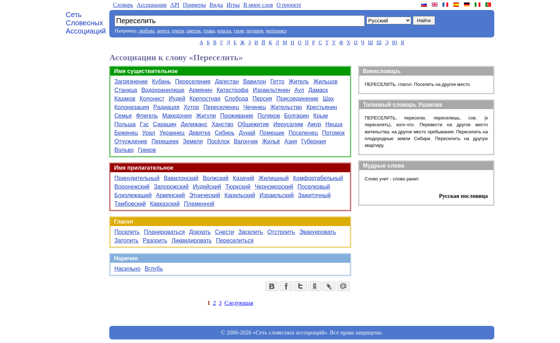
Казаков (124, 99)
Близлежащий (132, 195)
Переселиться (235, 240)
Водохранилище (163, 90)
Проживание (236, 116)
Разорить (155, 240)
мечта (163, 31)
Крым (320, 116)
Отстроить (281, 232)
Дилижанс (194, 124)
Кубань (161, 81)
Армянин (200, 90)
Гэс (144, 124)
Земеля (193, 141)
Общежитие (253, 124)
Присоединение (297, 99)
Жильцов (325, 81)
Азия (290, 141)
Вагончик (246, 141)
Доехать (200, 232)
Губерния (313, 141)
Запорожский (171, 187)
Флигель (147, 116)
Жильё (271, 141)
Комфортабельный (318, 178)
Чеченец (254, 107)
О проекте (288, 5)
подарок (255, 31)
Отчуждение (130, 141)
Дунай (247, 133)
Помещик (272, 133)
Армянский (170, 195)
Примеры (194, 5)
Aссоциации (152, 5)
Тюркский (237, 187)
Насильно (127, 269)
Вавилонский (181, 178)
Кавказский (165, 204)
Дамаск (318, 90)
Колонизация (131, 107)
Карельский (239, 195)
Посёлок (218, 141)
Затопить (126, 240)
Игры (233, 5)
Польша (124, 124)
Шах (328, 99)
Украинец (172, 133)
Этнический (204, 195)
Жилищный (274, 178)
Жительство (286, 107)
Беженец (126, 133)
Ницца (333, 124)
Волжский (216, 178)
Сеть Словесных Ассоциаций (86, 23)
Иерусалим (288, 124)
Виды (216, 5)
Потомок (333, 133)
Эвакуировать (317, 232)
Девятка (199, 133)
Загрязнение (131, 81)
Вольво (124, 150)
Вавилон (254, 81)
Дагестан (227, 81)
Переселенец (221, 107)
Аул (299, 90)
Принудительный (136, 178)
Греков (147, 150)
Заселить (251, 232)
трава (209, 31)
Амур (314, 124)
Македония (177, 116)
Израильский (276, 195)
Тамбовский (130, 204)
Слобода (236, 99)
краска (224, 31)
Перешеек (165, 141)
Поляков (269, 116)
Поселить (127, 232)
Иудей (177, 99)
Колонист (152, 99)
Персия (262, 99)
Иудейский (207, 187)
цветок (193, 31)
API (174, 5)
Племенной (199, 204)
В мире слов (258, 5)
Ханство (222, 124)
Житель (299, 81)
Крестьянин (321, 107)
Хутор (191, 107)
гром (239, 31)
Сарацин (164, 124)
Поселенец (303, 133)
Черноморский (274, 187)
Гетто (277, 81)
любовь (147, 31)
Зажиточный (314, 195)
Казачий (243, 178)
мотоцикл (276, 31)
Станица (125, 90)
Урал (148, 133)
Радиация (166, 107)
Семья (122, 116)
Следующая (238, 303)
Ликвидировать (191, 240)
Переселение (192, 81)
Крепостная (205, 99)
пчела (178, 31)
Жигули (206, 116)
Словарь (123, 5)
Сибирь (225, 133)
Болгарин (296, 116)
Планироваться (164, 232)
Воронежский (132, 187)
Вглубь (154, 269)
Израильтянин (271, 90)
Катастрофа (233, 90)
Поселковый (314, 187)
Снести (224, 232)
